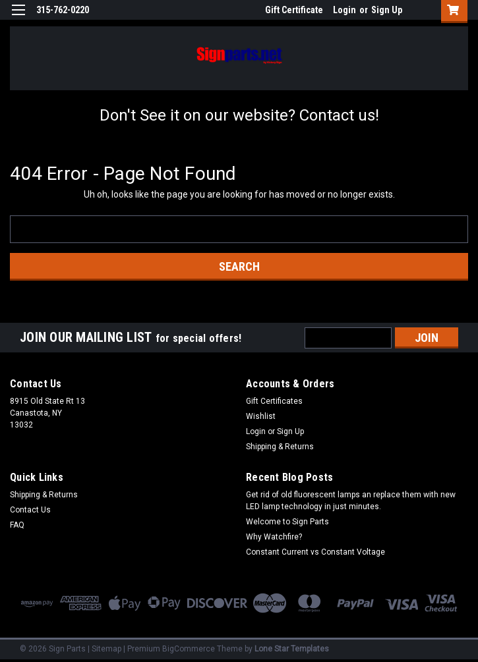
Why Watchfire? (274, 536)
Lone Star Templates (291, 648)
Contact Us (30, 509)
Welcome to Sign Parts (287, 521)
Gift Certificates (274, 401)
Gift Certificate (294, 10)
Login (344, 10)
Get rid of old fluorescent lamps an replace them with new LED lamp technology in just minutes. (351, 500)
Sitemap (106, 648)
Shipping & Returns (280, 446)
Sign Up (386, 10)
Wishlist (261, 416)
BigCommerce (188, 648)
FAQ (17, 525)
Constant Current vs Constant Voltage (315, 552)
